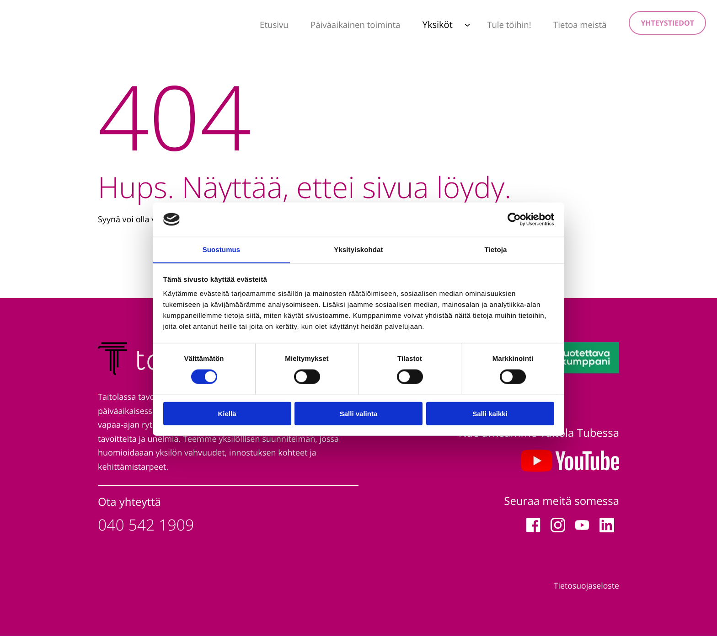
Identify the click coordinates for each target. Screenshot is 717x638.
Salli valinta (359, 414)
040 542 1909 (149, 525)
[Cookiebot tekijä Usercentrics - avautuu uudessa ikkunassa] (514, 219)
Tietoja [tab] (496, 250)
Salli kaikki (490, 414)
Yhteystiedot (667, 23)
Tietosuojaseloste (585, 587)
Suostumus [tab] (222, 250)
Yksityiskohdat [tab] (358, 250)
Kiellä (227, 414)
